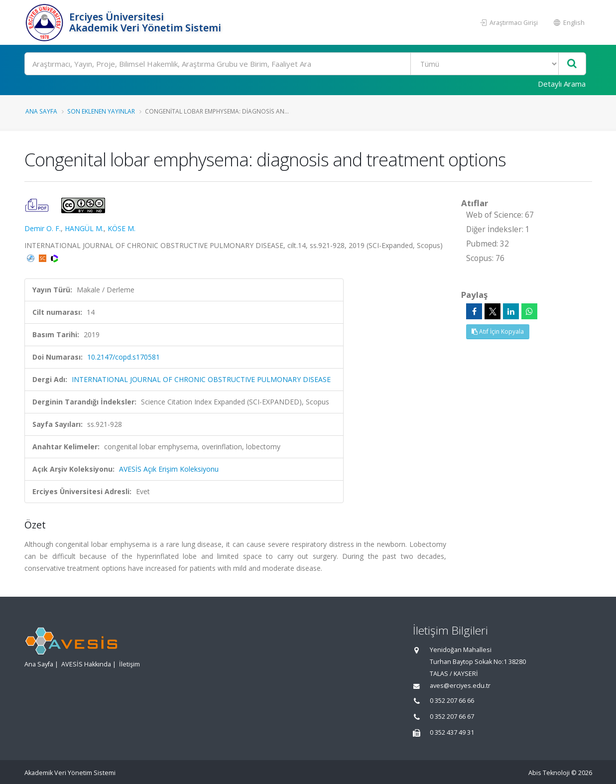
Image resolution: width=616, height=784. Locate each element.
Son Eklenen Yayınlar (101, 111)
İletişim (129, 664)
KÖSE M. (121, 228)
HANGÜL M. (84, 228)
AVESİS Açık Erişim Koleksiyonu (169, 469)
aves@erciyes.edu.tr (460, 685)
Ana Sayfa (41, 111)
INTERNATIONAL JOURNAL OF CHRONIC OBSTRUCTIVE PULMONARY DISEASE (201, 379)
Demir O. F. (42, 228)
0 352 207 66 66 (452, 700)
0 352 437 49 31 (452, 732)
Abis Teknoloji (549, 773)
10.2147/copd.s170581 (123, 357)
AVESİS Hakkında (86, 664)
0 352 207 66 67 (452, 716)
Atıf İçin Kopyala (498, 331)
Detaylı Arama (562, 84)
